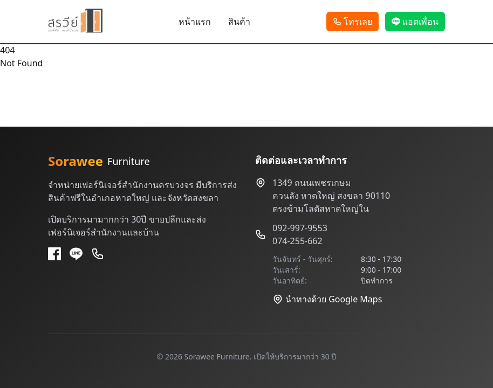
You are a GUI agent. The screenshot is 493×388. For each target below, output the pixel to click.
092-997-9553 (299, 228)
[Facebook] (54, 253)
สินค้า (239, 21)
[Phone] (97, 253)
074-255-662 (297, 241)
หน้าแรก (195, 21)
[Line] (76, 253)
